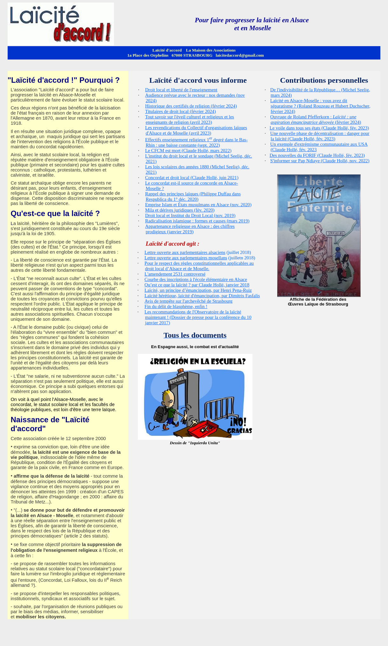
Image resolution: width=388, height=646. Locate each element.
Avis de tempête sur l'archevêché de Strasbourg (188, 301)
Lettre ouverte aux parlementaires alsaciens (185, 252)
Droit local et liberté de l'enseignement (181, 89)
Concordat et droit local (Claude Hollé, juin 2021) (191, 177)
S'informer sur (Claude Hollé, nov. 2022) (319, 160)
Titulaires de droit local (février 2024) (180, 111)
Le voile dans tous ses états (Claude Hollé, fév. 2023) (319, 127)
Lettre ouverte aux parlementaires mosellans (186, 257)
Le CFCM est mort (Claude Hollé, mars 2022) (188, 150)
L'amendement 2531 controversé (175, 274)
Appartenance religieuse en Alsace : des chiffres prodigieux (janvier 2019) (190, 229)
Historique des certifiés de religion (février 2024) (191, 106)
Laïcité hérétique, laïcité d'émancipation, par (202, 295)
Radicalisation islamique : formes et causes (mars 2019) (197, 220)
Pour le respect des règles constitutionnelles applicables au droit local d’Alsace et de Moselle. (199, 266)
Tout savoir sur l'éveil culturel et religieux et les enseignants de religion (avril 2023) (189, 119)
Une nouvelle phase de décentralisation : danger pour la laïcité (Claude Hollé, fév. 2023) (319, 136)
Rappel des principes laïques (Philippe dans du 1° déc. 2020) (193, 196)
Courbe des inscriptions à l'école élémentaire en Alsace (196, 279)
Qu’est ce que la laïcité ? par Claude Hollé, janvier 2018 (197, 284)
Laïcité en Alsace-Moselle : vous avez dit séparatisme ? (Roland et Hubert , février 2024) (320, 106)
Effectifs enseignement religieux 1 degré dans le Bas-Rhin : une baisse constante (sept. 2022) (196, 142)
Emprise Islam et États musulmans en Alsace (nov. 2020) (198, 204)
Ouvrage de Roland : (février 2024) (315, 119)
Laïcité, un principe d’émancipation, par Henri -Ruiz (198, 290)
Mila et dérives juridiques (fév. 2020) (180, 210)
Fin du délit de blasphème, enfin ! (176, 306)
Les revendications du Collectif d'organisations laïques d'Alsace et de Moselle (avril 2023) (196, 130)
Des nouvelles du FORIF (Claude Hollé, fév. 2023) (317, 155)
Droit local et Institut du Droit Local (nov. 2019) (190, 215)
